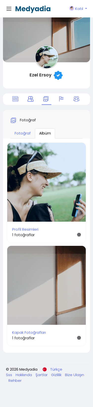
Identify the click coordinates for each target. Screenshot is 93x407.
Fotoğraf (23, 133)
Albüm (45, 133)
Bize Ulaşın (74, 374)
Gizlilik (56, 374)
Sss (9, 374)
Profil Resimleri (25, 229)
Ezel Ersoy (41, 75)
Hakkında (24, 374)
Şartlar (42, 374)
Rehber (15, 380)
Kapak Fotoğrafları (29, 332)
